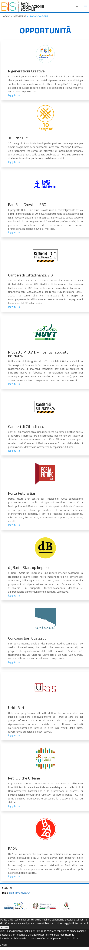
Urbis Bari (16, 707)
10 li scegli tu (19, 138)
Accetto (4, 927)
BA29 (12, 848)
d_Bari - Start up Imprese (29, 567)
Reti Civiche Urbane (24, 778)
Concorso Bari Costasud (27, 638)
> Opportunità (18, 16)
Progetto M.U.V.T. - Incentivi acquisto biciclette (38, 354)
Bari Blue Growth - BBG (27, 204)
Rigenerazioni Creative (26, 71)
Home (6, 16)
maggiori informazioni (75, 923)
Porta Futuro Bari (22, 493)
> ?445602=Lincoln (37, 16)
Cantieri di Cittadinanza (27, 426)
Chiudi (3, 945)
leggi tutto (14, 95)
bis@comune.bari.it (19, 893)
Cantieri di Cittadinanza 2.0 (30, 275)
